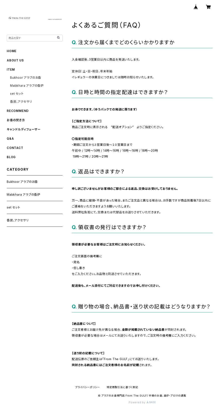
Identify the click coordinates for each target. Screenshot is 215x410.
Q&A (10, 138)
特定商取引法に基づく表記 (122, 387)
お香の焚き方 (16, 120)
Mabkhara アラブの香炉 (27, 85)
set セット (17, 93)
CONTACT (15, 148)
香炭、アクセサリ (21, 101)
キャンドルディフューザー (24, 129)
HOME (12, 51)
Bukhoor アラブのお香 (25, 77)
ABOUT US (15, 60)
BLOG (11, 157)
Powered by (142, 402)
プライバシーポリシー (87, 387)
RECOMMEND (18, 111)
